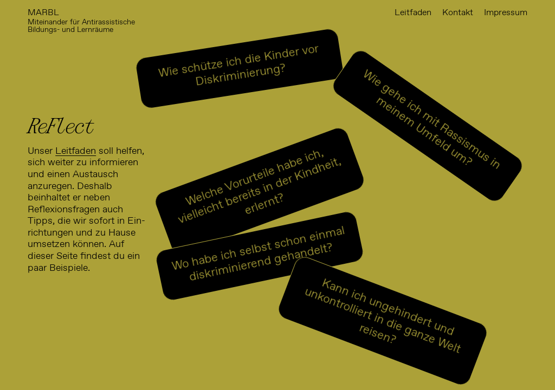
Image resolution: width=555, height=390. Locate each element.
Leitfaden (75, 151)
